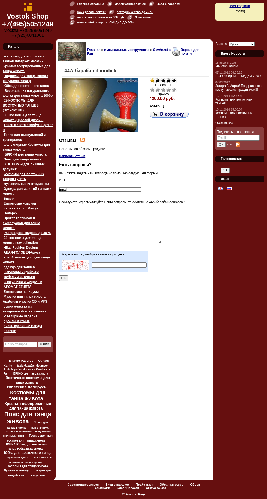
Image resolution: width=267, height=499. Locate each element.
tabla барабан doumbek (32, 365)
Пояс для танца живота (22, 159)
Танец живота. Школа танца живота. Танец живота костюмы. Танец (27, 431)
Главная (94, 50)
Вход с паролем (168, 3)
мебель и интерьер (19, 277)
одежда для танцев (19, 267)
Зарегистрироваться (130, 3)
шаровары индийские (21, 272)
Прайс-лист (144, 484)
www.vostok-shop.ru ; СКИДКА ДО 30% (105, 22)
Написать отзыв (72, 156)
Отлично (174, 89)
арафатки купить (18, 457)
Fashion (10, 331)
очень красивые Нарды (23, 326)
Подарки (10, 213)
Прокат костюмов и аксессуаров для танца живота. (21, 223)
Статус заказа (156, 487)
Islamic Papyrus (21, 360)
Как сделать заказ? (91, 12)
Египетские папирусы (21, 292)
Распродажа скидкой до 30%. (27, 233)
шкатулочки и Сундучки (23, 282)
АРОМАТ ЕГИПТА (17, 287)
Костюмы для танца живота (27, 395)
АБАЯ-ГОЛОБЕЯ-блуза (22, 252)
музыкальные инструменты (26, 184)
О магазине (143, 17)
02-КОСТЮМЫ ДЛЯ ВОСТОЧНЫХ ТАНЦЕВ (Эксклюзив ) (21, 105)
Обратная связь (171, 484)
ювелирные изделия (20, 316)
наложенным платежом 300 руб (100, 17)
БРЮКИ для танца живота (25, 154)
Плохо (157, 89)
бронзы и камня (16, 321)
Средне (163, 89)
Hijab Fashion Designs (21, 247)
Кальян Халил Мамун (21, 208)
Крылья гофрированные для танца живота (28, 405)
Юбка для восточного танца (26, 86)
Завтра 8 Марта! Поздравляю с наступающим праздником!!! (238, 88)
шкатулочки (37, 475)
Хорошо (168, 89)
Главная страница (90, 3)
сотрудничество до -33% (135, 12)
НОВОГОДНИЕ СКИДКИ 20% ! (238, 76)
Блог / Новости (128, 487)
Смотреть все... (225, 122)
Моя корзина (239, 6)
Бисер (9, 198)
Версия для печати (190, 52)
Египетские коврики (20, 203)
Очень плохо (152, 89)
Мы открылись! (226, 66)
